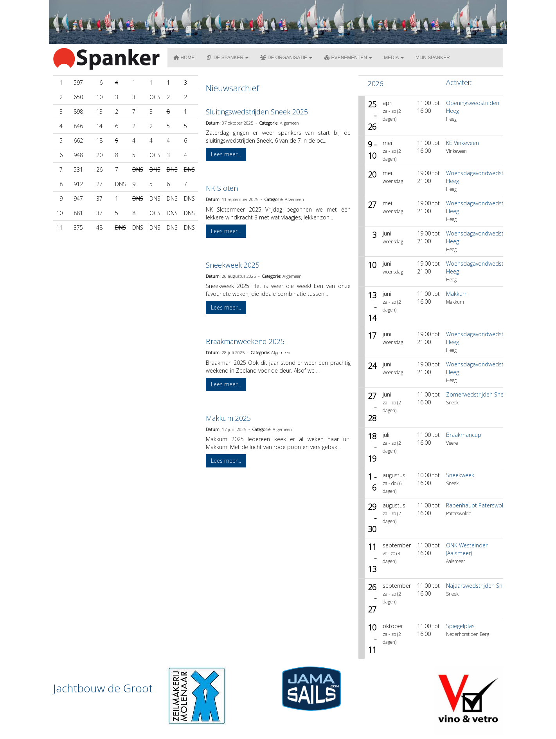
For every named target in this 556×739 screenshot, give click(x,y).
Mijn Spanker (433, 57)
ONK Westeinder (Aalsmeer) (467, 549)
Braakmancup (463, 434)
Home (183, 57)
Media (394, 57)
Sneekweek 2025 (232, 265)
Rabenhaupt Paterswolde (478, 505)
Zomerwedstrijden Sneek (477, 394)
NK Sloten (222, 188)
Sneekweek (460, 475)
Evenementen (348, 57)
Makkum (457, 293)
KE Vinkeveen (462, 143)
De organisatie (286, 57)
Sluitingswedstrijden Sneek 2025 (257, 111)
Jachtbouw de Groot (103, 688)
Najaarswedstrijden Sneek (478, 585)
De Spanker (227, 57)
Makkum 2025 (228, 418)
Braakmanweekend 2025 (245, 341)
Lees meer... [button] (226, 154)
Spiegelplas (460, 626)
